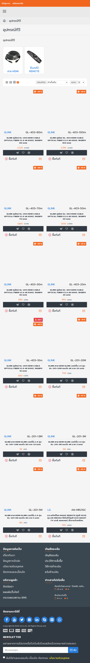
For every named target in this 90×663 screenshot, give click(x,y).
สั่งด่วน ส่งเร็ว (60, 595)
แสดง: (73, 82)
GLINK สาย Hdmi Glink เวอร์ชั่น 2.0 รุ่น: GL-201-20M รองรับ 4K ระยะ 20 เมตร (66, 367)
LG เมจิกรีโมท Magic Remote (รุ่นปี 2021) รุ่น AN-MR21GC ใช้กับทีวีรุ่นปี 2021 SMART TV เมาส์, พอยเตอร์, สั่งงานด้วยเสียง (66, 518)
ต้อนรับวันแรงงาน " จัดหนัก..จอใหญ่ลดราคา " (69, 586)
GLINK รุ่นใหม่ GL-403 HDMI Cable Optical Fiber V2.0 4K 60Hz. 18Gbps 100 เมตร (67, 140)
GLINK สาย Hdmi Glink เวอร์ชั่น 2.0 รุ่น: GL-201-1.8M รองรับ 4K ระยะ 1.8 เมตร (23, 443)
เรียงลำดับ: (41, 82)
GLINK (7, 132)
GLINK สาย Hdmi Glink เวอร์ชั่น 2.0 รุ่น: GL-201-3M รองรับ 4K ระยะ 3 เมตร (66, 443)
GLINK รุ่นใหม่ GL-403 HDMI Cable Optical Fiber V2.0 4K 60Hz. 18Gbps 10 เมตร (23, 368)
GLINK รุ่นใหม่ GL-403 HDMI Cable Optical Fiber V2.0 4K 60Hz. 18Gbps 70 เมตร (23, 216)
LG (49, 510)
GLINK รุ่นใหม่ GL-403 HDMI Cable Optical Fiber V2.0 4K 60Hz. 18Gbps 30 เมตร (23, 292)
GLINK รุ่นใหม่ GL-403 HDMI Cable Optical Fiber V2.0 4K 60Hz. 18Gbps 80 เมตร (23, 140)
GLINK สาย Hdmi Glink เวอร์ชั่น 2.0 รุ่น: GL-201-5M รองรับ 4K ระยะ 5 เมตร (23, 516)
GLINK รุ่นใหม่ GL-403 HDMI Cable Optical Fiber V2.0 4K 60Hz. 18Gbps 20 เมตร (67, 292)
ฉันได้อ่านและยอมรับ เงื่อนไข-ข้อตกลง (36, 658)
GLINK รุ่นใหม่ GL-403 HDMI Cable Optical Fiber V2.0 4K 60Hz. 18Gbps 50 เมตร (67, 216)
